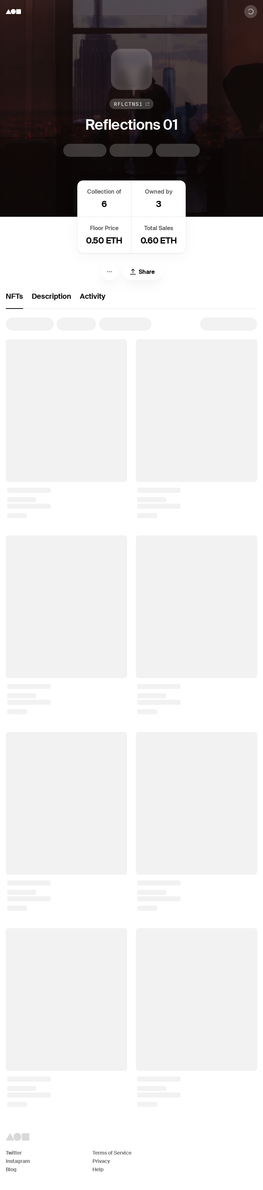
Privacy (101, 1161)
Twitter (14, 1153)
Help (98, 1169)
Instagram (18, 1161)
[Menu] (109, 271)
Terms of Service (112, 1153)
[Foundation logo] (13, 11)
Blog (11, 1169)
